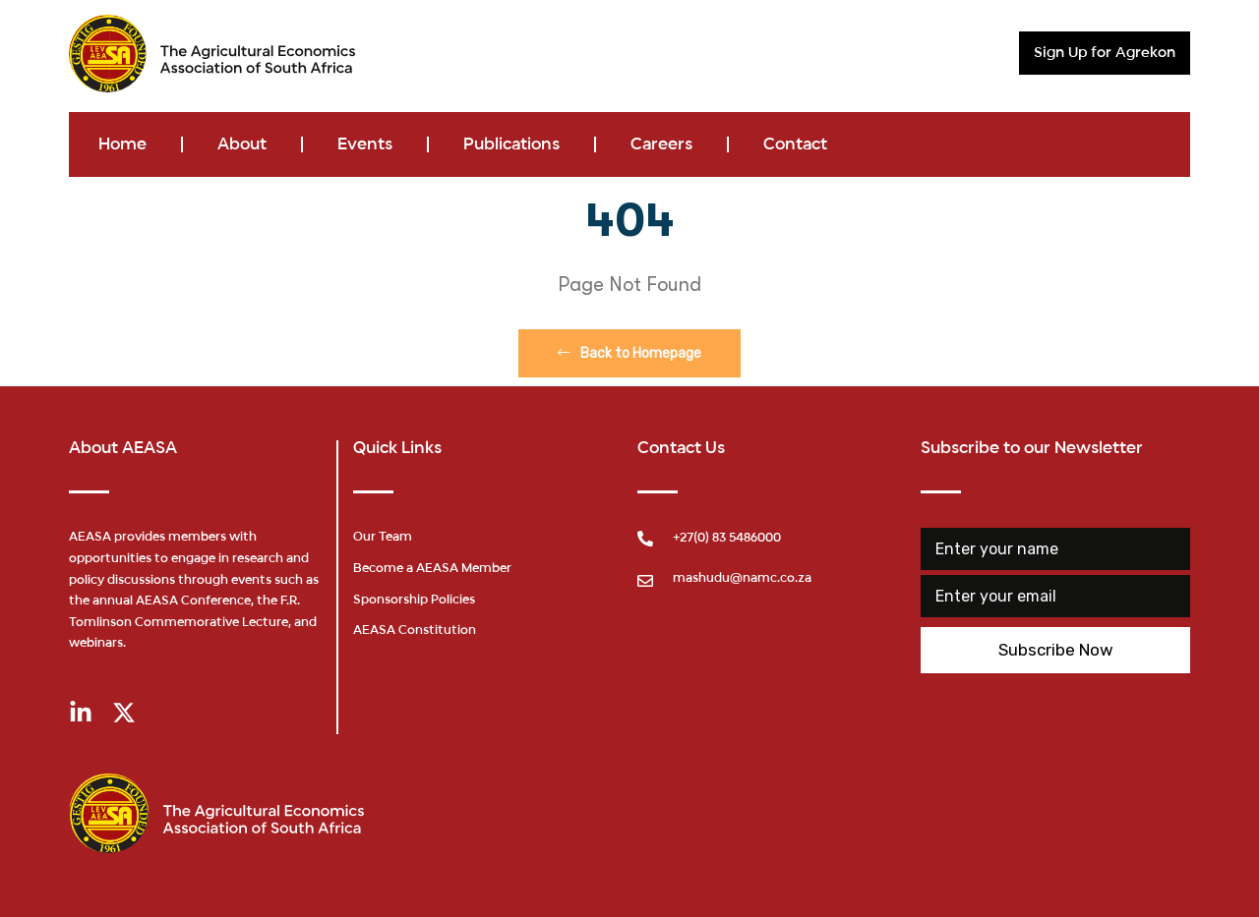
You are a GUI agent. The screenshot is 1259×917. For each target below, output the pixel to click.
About (242, 144)
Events (364, 144)
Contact (795, 144)
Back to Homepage (629, 353)
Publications (511, 144)
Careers (661, 144)
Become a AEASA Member (432, 569)
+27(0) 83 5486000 (727, 538)
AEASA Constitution (414, 631)
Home (122, 144)
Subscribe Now (1055, 649)
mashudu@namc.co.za (742, 579)
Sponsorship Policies (414, 600)
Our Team (382, 538)
